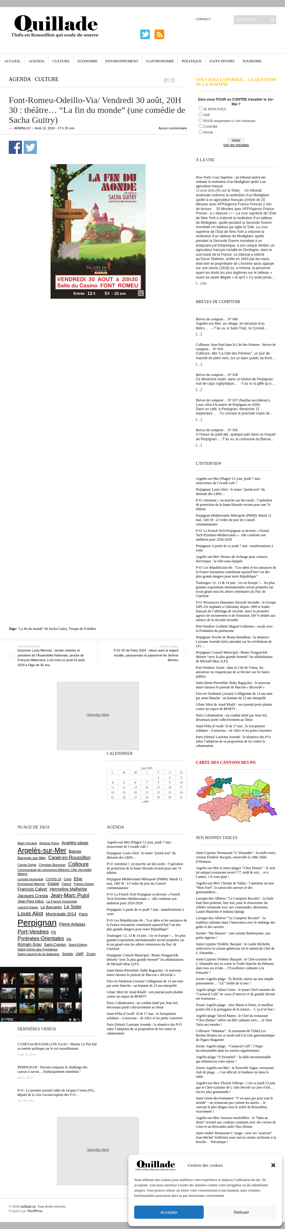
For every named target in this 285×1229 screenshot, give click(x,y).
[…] (199, 283)
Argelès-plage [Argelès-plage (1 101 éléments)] (74, 842)
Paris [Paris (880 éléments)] (83, 914)
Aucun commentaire (172, 128)
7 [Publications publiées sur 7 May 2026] (147, 782)
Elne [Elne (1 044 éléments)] (78, 878)
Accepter (168, 1212)
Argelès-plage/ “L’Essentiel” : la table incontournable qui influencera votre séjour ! (233, 1059)
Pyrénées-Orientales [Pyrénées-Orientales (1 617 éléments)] (41, 938)
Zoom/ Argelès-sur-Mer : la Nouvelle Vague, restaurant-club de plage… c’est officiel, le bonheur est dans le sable (235, 1072)
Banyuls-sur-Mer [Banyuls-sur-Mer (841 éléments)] (32, 858)
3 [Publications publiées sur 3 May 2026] (181, 777)
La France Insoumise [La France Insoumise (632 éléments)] (61, 901)
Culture (61, 61)
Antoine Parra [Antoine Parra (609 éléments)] (49, 843)
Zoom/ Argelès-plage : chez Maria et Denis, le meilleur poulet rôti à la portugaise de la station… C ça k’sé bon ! (235, 1007)
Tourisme (252, 61)
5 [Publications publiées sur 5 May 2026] (124, 782)
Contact (203, 19)
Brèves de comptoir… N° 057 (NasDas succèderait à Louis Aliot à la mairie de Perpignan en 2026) (233, 402)
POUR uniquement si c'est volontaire (229, 121)
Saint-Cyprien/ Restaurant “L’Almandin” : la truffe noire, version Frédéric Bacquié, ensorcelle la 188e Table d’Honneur (236, 857)
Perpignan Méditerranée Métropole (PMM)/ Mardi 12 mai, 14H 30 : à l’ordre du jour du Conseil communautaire (233, 519)
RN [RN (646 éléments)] (68, 939)
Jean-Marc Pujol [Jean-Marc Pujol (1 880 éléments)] (70, 895)
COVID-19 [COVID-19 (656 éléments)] (53, 879)
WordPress (34, 1211)
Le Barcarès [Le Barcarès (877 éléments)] (51, 907)
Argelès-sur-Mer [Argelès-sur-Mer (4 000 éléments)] (42, 850)
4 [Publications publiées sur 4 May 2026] (112, 782)
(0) (204, 283)
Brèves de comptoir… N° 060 (217, 319)
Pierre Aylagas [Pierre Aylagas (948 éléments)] (72, 924)
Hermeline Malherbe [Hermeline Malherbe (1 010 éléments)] (68, 889)
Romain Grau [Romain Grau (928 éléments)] (30, 944)
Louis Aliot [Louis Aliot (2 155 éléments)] (30, 913)
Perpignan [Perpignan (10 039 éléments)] (37, 922)
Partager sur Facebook (15, 147)
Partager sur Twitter (30, 147)
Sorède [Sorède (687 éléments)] (67, 954)
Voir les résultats (236, 145)
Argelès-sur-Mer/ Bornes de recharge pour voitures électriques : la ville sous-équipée (231, 559)
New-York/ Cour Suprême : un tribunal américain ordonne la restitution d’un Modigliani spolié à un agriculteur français (231, 181)
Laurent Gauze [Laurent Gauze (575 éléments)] (28, 907)
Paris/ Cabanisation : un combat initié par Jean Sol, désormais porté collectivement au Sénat (231, 717)
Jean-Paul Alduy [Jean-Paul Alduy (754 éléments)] (31, 901)
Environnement (122, 61)
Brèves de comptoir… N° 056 (217, 430)
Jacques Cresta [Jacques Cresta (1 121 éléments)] (33, 895)
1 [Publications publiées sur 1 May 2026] (158, 777)
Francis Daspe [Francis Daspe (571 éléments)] (84, 884)
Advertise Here (98, 715)
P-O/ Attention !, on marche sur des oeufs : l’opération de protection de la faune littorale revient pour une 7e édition (234, 504)
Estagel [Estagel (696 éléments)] (53, 884)
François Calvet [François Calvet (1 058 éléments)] (32, 889)
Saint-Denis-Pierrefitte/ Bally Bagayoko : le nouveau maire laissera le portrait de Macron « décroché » (233, 685)
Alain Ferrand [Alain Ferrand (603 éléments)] (27, 843)
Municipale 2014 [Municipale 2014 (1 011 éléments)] (61, 914)
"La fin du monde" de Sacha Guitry (42, 629)
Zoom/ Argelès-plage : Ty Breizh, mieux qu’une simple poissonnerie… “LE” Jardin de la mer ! (234, 981)
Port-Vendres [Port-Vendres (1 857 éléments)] (33, 932)
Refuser (241, 1212)
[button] (273, 1165)
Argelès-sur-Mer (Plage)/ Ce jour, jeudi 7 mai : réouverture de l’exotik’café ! (229, 481)
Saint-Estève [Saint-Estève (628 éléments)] (77, 944)
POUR (208, 132)
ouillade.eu (28, 1206)
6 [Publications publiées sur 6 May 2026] (135, 782)
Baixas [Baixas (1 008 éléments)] (75, 851)
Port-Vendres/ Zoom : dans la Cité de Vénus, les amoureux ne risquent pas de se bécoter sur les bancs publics (233, 672)
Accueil (12, 61)
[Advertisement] (71, 381)
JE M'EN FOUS (214, 109)
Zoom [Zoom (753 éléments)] (91, 954)
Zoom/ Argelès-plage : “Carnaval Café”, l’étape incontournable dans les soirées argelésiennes (229, 1048)
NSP (206, 115)
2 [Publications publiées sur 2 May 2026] (169, 777)
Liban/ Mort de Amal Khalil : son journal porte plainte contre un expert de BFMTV (234, 706)
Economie (87, 61)
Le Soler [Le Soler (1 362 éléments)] (73, 906)
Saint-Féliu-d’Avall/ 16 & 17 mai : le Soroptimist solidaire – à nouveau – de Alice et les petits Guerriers (234, 728)
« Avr (145, 801)
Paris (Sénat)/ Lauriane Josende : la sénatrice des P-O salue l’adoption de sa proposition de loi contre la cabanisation (233, 741)
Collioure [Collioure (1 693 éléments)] (78, 864)
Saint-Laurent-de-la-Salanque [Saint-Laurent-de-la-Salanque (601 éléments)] (39, 954)
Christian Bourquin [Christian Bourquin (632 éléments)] (52, 865)
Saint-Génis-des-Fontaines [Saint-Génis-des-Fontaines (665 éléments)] (38, 949)
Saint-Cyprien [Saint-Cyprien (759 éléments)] (55, 945)
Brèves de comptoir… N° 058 (217, 375)
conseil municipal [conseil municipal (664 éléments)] (30, 879)
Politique (192, 61)
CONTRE (210, 127)
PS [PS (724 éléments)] (53, 932)
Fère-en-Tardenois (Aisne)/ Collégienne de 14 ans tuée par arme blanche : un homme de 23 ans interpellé (234, 696)
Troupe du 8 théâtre (82, 629)
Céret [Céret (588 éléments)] (67, 879)
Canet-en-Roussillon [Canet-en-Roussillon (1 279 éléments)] (69, 857)
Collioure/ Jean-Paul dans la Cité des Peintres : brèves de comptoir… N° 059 (236, 347)
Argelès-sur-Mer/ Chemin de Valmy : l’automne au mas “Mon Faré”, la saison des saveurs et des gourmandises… (235, 887)
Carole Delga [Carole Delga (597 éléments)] (27, 865)
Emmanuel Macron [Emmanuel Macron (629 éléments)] (31, 884)
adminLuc (22, 128)
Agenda (36, 61)
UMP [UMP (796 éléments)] (80, 954)
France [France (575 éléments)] (66, 884)
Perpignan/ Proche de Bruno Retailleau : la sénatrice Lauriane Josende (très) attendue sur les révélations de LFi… (234, 641)
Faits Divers (222, 61)
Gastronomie (160, 61)
